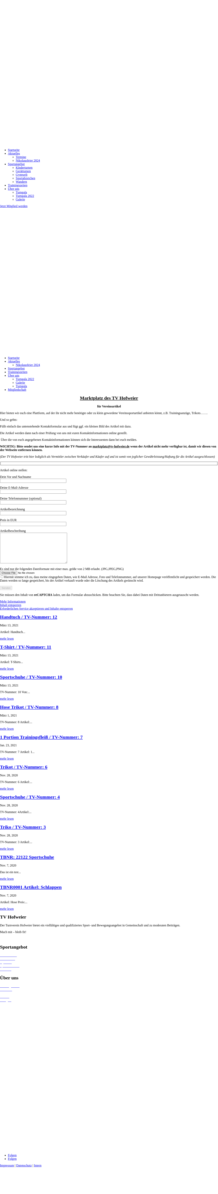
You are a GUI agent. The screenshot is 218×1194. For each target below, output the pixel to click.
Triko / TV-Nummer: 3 (23, 832)
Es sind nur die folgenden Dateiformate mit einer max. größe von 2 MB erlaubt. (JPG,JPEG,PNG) (108, 584)
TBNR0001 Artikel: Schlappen (31, 893)
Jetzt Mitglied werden (14, 206)
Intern (38, 1171)
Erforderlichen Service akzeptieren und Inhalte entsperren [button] (36, 614)
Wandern (21, 181)
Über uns (13, 188)
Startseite (14, 150)
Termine (21, 157)
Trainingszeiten (17, 185)
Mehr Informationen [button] (13, 607)
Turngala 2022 (25, 196)
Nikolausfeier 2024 (28, 160)
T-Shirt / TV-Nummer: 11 (25, 652)
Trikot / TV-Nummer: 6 (23, 772)
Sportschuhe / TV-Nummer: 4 (30, 802)
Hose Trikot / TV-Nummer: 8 (29, 712)
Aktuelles (14, 153)
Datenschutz (24, 1171)
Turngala (21, 192)
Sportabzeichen (25, 178)
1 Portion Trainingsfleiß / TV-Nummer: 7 (41, 743)
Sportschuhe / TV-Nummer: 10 (31, 682)
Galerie (20, 199)
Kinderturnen (24, 167)
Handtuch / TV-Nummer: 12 (28, 622)
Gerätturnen (23, 171)
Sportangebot (16, 164)
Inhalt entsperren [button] (10, 611)
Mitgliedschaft (17, 389)
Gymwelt (22, 174)
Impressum (7, 1171)
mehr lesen (7, 644)
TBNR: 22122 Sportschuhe (27, 863)
